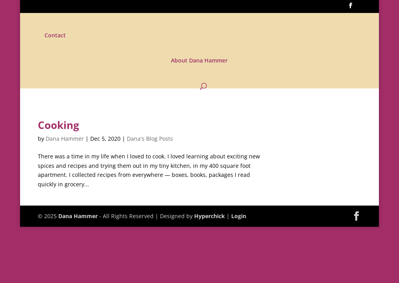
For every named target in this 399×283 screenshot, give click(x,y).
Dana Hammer (65, 138)
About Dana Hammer (199, 61)
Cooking (58, 125)
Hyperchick (209, 216)
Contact (55, 36)
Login (238, 216)
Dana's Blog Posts (150, 138)
